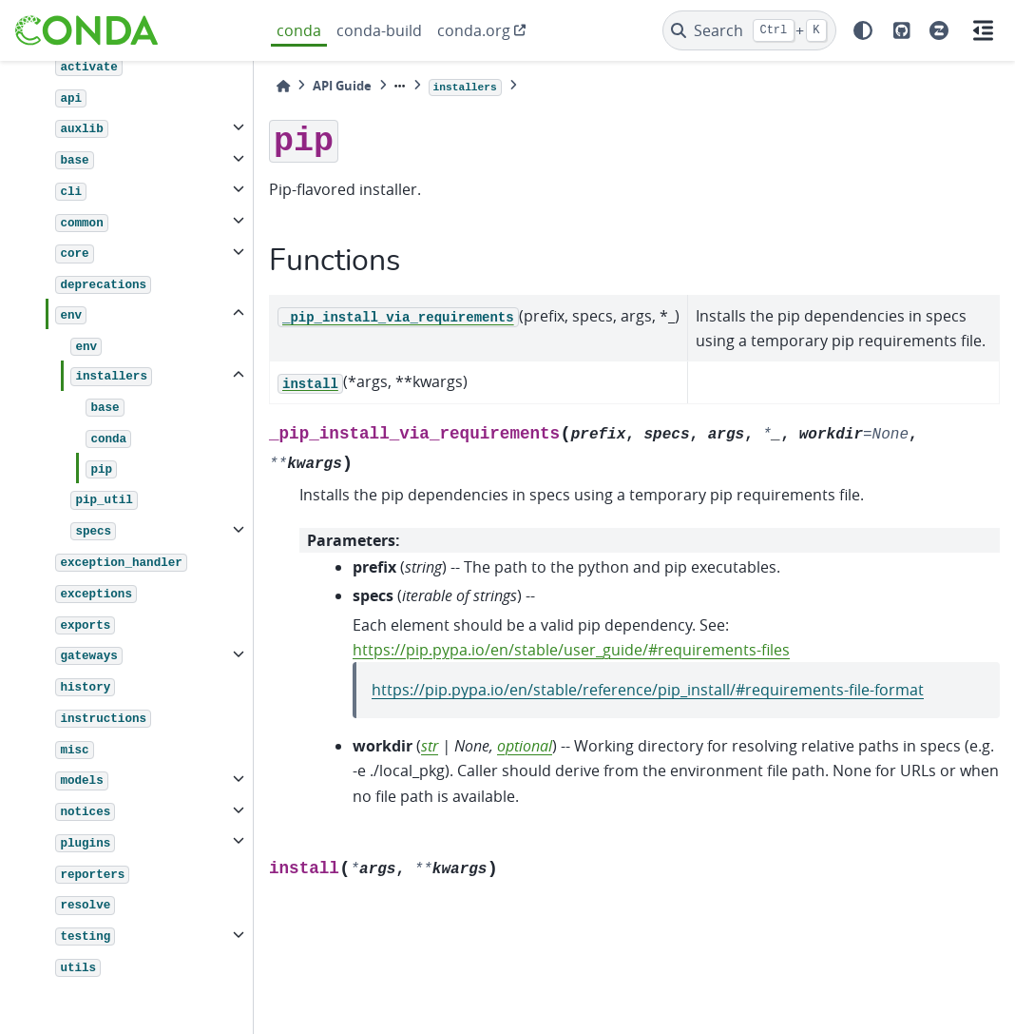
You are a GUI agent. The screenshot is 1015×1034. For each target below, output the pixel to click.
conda (299, 30)
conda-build (379, 30)
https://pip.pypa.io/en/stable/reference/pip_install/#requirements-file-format (648, 689)
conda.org (473, 30)
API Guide (342, 85)
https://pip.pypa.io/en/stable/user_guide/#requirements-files (571, 649)
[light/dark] (863, 30)
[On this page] (983, 30)
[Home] (283, 86)
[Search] (749, 30)
